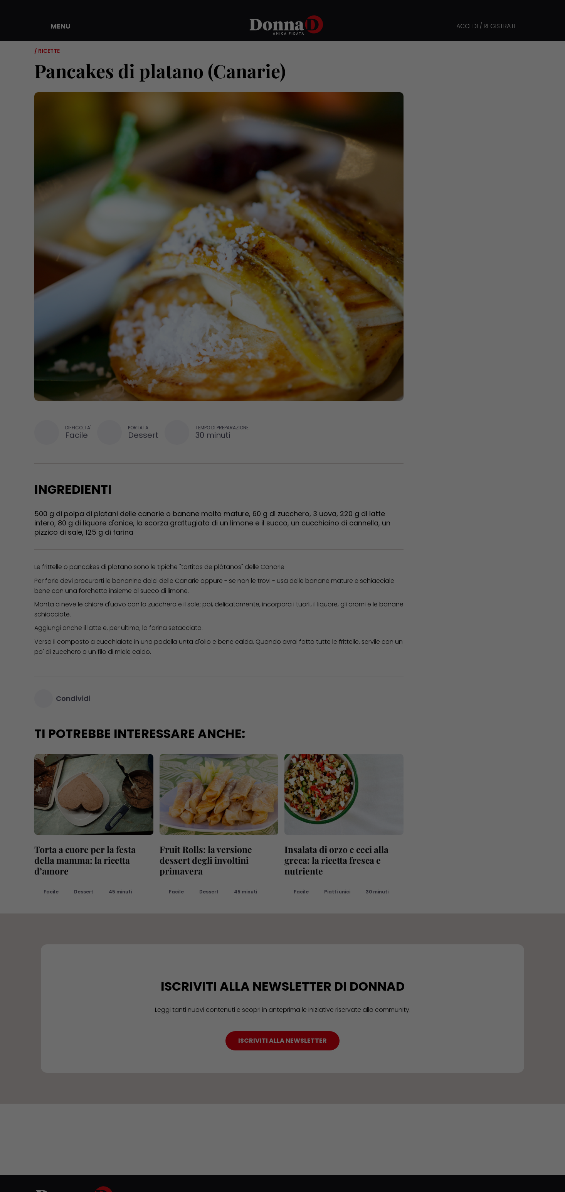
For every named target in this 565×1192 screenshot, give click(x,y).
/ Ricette (47, 51)
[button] (55, 26)
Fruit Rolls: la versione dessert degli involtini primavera (206, 860)
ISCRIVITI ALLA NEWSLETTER (282, 1040)
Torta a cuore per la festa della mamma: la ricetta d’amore (85, 860)
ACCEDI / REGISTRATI (485, 26)
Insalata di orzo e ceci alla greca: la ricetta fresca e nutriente (336, 860)
